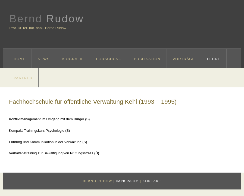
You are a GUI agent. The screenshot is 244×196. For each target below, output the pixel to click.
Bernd (47, 18)
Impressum (127, 181)
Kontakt (151, 181)
